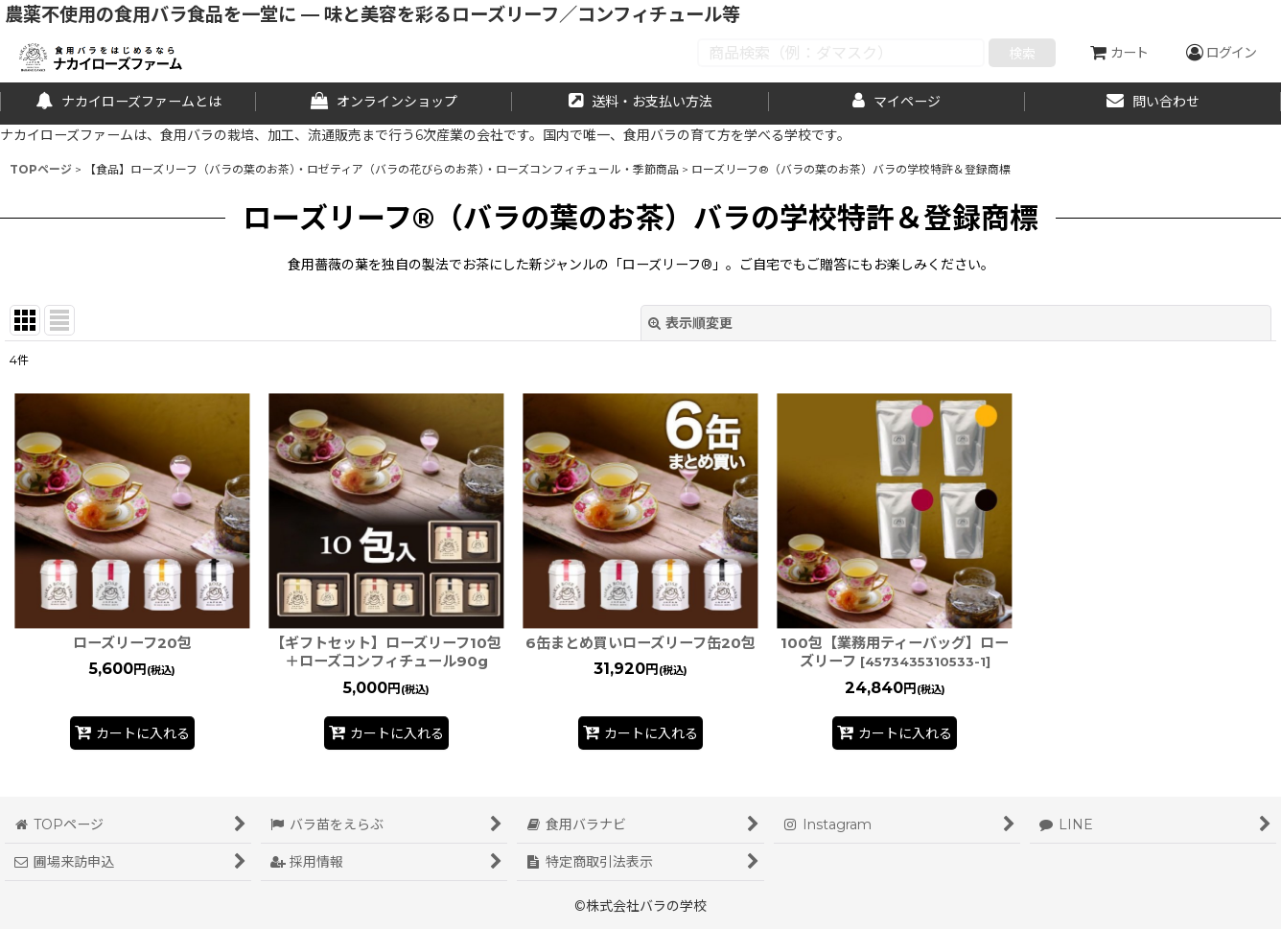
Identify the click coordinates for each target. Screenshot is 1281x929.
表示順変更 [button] (690, 323)
